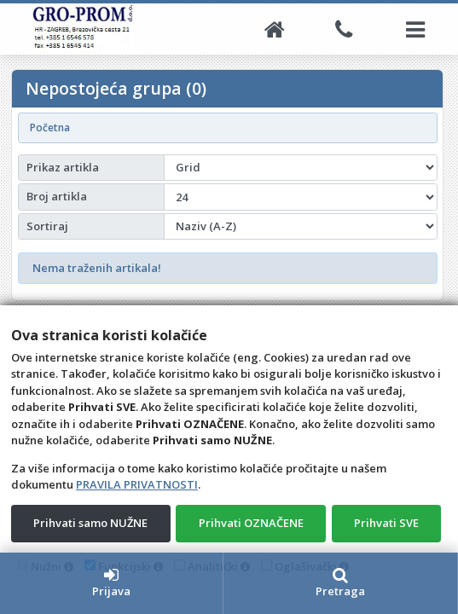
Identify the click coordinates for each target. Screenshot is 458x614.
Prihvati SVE (386, 522)
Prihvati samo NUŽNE (90, 522)
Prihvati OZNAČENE (251, 522)
